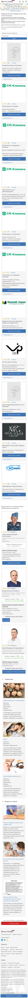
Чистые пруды (6, 370)
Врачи (2, 947)
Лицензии (3, 967)
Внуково (9, 411)
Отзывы (14, 63)
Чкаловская (6, 287)
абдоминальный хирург (8, 538)
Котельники (9, 665)
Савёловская (6, 557)
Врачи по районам (18, 951)
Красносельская (7, 285)
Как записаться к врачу (13, 963)
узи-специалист (6, 594)
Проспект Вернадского (15, 155)
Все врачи (3, 955)
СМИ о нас (22, 965)
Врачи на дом (13, 947)
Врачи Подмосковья (17, 953)
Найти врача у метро (6, 951)
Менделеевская (6, 556)
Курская (15, 285)
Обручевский (9, 614)
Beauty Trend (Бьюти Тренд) (9, 550)
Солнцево (10, 111)
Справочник (4, 965)
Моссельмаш (15, 241)
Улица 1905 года (7, 198)
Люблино (10, 70)
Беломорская (6, 241)
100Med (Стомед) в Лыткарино (10, 662)
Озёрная (5, 155)
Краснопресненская (18, 196)
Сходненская (18, 327)
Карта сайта (17, 967)
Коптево (9, 239)
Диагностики (19, 949)
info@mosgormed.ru (6, 934)
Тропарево (19, 153)
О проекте (3, 963)
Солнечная (17, 111)
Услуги (7, 947)
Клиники (12, 949)
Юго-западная (11, 153)
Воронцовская (6, 612)
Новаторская (16, 610)
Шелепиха (5, 200)
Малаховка (10, 452)
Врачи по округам (5, 953)
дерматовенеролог (20, 538)
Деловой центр (18, 198)
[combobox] (14, 33)
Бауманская (10, 283)
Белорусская (9, 554)
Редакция (10, 967)
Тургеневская (19, 368)
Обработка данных (17, 934)
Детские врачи (5, 949)
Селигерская (17, 239)
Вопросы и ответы (13, 965)
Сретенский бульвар (8, 368)
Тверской (8, 559)
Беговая (9, 196)
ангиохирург (18, 650)
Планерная (10, 327)
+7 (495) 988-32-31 (7, 79)
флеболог (13, 594)
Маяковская (17, 554)
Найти (14, 38)
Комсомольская (20, 283)
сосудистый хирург (20, 593)
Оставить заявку (14, 923)
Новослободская (16, 556)
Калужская (9, 610)
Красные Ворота (12, 367)
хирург (4, 539)
